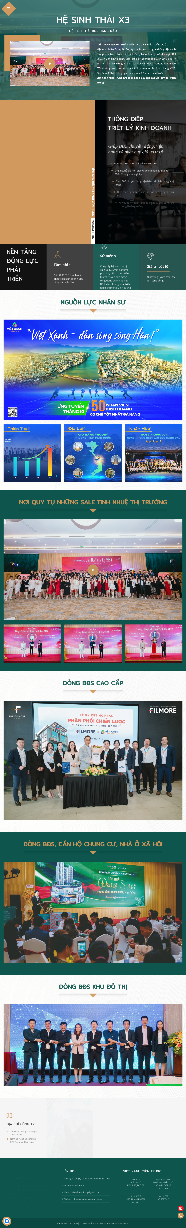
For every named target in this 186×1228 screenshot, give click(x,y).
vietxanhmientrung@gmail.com (85, 1198)
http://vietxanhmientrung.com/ (87, 1204)
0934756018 (78, 1191)
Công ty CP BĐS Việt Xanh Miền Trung (92, 1184)
